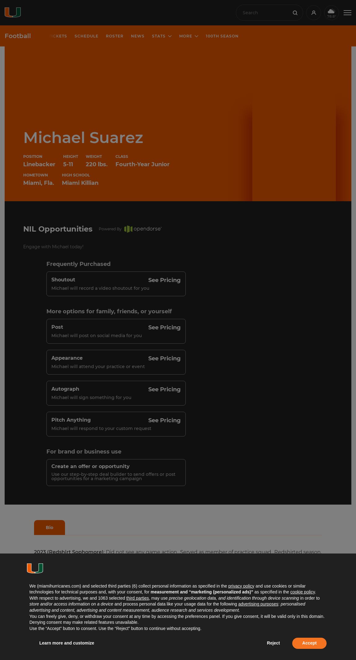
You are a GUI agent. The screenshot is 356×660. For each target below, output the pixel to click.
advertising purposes (258, 603)
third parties (137, 598)
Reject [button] (273, 642)
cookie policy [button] (302, 591)
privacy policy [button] (241, 586)
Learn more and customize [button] (66, 642)
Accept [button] (309, 642)
